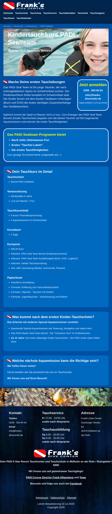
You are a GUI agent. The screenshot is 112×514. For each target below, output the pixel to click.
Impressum (42, 497)
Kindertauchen (31, 26)
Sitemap (71, 497)
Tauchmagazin (97, 13)
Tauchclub (83, 13)
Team (83, 477)
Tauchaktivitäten (67, 13)
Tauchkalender (24, 18)
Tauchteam (8, 18)
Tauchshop (35, 13)
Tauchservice (50, 13)
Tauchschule (21, 13)
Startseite (8, 13)
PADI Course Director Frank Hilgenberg (50, 477)
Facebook (76, 483)
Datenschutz (58, 497)
